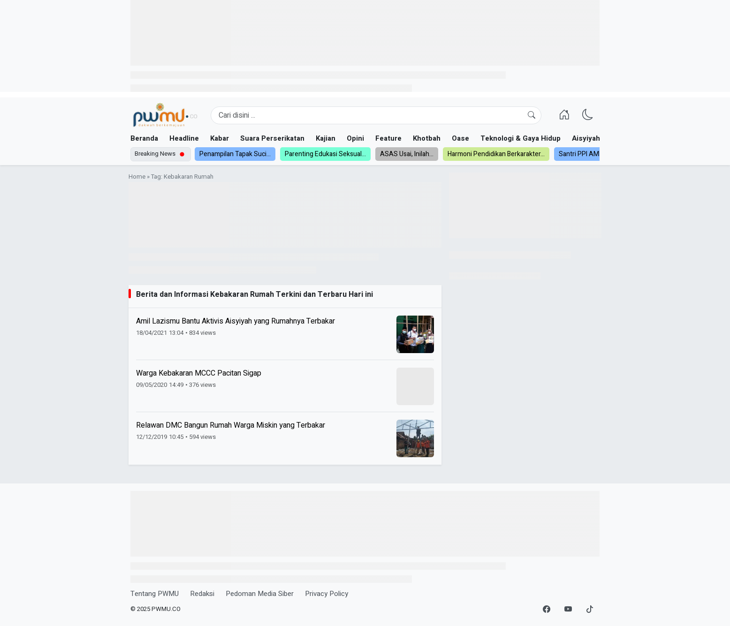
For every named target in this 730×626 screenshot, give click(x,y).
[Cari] (531, 115)
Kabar (219, 138)
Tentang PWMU (154, 593)
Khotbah (427, 138)
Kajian (325, 138)
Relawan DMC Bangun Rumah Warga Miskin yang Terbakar (230, 425)
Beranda (144, 138)
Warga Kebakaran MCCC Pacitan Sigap (198, 373)
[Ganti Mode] (588, 115)
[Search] (376, 115)
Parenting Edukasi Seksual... (325, 154)
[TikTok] (590, 609)
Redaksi (202, 593)
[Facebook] (546, 609)
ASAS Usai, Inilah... (406, 154)
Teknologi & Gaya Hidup (520, 138)
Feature (388, 138)
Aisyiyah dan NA (599, 138)
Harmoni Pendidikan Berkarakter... (496, 154)
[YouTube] (568, 609)
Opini (355, 138)
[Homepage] (164, 115)
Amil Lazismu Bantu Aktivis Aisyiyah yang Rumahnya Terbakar (235, 321)
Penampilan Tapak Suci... (235, 154)
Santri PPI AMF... (582, 154)
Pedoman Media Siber (260, 593)
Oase (460, 138)
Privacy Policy (326, 593)
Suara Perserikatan (272, 138)
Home (137, 176)
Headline (184, 138)
